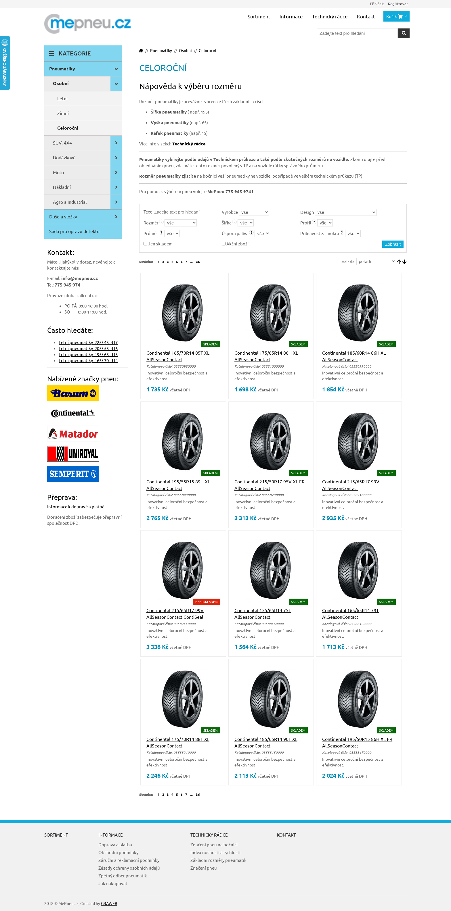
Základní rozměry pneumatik (218, 860)
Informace (291, 16)
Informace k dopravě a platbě (75, 506)
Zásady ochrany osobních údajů (129, 867)
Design (307, 212)
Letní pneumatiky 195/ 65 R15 (88, 354)
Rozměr (151, 222)
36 (198, 261)
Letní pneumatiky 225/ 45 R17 (88, 342)
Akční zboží (235, 243)
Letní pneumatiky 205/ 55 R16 (88, 348)
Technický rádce (330, 16)
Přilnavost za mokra (319, 233)
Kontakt (366, 16)
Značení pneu (203, 867)
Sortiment (259, 16)
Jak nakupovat (112, 883)
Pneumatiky (161, 50)
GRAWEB (109, 903)
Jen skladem (158, 243)
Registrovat (398, 3)
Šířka (227, 222)
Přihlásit (377, 3)
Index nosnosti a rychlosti (215, 852)
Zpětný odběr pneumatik (122, 875)
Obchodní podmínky (118, 852)
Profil (305, 222)
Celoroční (207, 50)
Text (148, 211)
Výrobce (230, 212)
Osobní (185, 50)
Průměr (151, 233)
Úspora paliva (235, 233)
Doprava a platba (115, 844)
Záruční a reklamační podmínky (128, 860)
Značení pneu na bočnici (214, 844)
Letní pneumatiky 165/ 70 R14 (88, 360)
